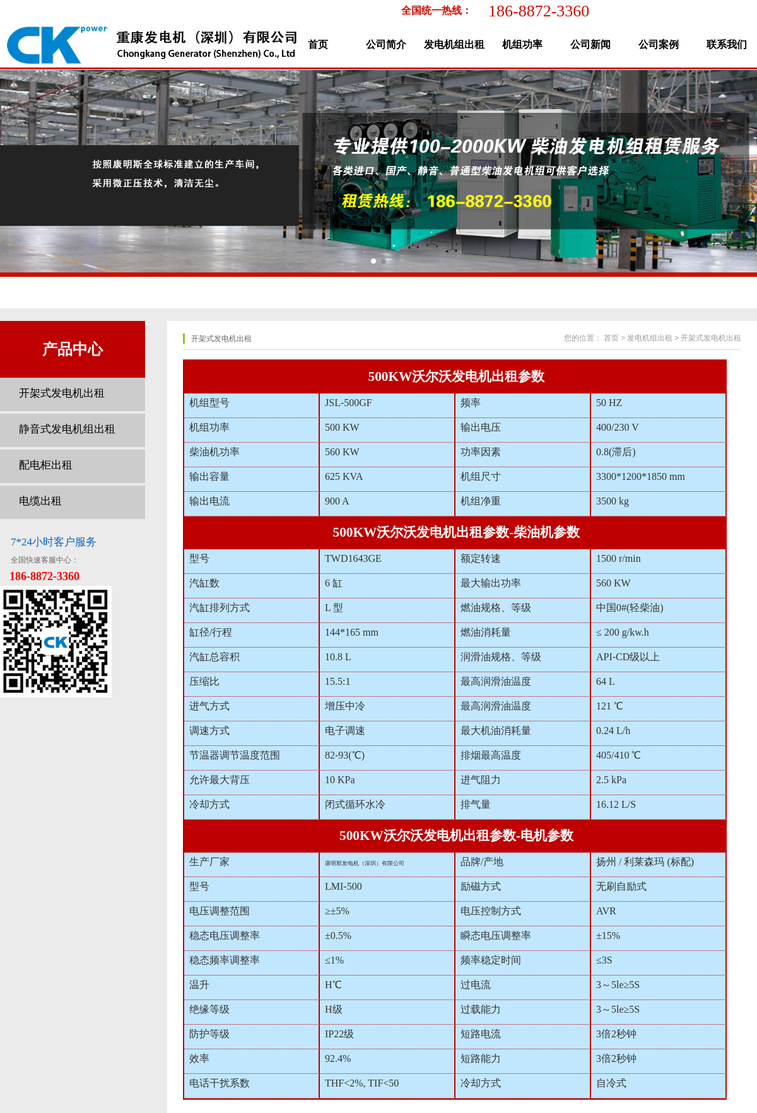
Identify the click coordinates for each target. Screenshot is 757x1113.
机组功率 (522, 44)
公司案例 (658, 44)
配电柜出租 (46, 465)
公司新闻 (590, 44)
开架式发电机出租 (62, 393)
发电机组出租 (454, 44)
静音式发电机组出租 (67, 429)
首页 (318, 44)
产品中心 (72, 349)
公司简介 (386, 44)
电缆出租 (40, 501)
